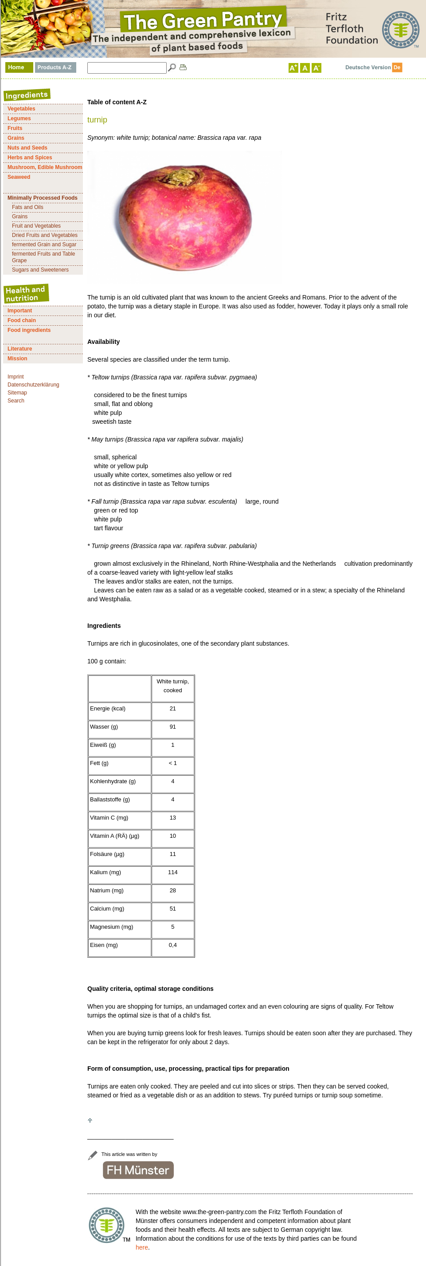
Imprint (16, 377)
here (142, 1247)
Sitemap (17, 393)
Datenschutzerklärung (33, 385)
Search (16, 401)
